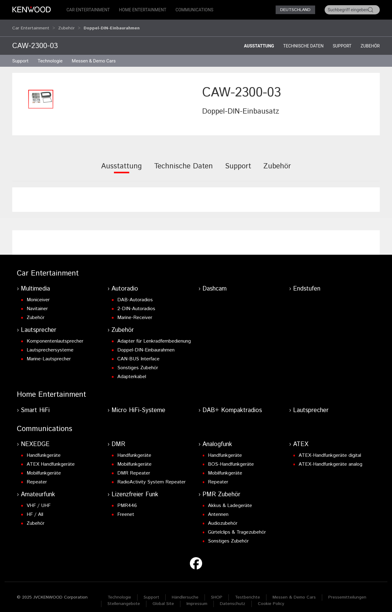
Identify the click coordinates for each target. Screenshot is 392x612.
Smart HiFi (35, 404)
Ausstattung (259, 40)
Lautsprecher (38, 324)
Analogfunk (217, 438)
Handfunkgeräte (44, 449)
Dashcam (214, 283)
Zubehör (66, 25)
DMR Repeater (133, 467)
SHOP (216, 591)
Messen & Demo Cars (294, 591)
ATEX (300, 438)
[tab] (121, 164)
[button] (41, 93)
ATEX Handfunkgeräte (51, 458)
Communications (194, 9)
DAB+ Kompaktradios (232, 404)
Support (342, 40)
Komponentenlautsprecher (55, 335)
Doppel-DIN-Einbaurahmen (146, 344)
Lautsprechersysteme (50, 344)
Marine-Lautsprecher (49, 353)
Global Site (163, 598)
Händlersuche (185, 591)
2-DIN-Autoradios (136, 302)
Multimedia (35, 283)
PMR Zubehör (221, 488)
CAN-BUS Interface (138, 353)
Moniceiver (38, 294)
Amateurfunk (38, 488)
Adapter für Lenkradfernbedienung (154, 335)
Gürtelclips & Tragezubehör (237, 526)
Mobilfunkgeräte (44, 467)
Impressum (197, 598)
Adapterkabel (131, 370)
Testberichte (247, 591)
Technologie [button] (50, 55)
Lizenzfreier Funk (134, 488)
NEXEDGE (35, 438)
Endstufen (306, 283)
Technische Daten (303, 40)
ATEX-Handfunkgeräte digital (330, 449)
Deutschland (295, 10)
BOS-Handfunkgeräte (231, 458)
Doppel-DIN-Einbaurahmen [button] (112, 25)
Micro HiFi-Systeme (138, 404)
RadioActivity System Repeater (151, 476)
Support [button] (20, 55)
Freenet (125, 508)
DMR (118, 438)
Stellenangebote (123, 598)
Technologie (119, 591)
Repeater (37, 476)
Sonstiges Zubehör (137, 362)
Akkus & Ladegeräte (230, 499)
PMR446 (127, 499)
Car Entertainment (88, 9)
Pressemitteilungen (347, 591)
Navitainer (37, 302)
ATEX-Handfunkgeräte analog (330, 458)
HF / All (35, 508)
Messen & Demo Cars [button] (94, 55)
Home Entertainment (142, 9)
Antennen (218, 508)
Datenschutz (232, 598)
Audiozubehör (222, 517)
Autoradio (124, 283)
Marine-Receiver (134, 311)
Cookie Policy (271, 598)
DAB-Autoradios (135, 294)
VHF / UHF (39, 499)
